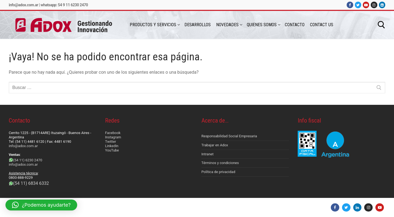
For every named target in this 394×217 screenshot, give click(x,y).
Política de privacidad (218, 172)
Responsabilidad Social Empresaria (229, 136)
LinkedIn (111, 146)
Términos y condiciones (220, 163)
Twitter (110, 141)
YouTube (112, 150)
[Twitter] (358, 5)
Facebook (112, 133)
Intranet (207, 154)
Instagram (113, 137)
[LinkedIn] (382, 5)
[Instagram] (374, 5)
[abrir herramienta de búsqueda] (381, 25)
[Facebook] (350, 5)
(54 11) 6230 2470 (27, 160)
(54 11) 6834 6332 (31, 183)
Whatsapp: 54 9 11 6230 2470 (64, 5)
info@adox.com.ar (23, 5)
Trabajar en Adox (214, 145)
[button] (41, 205)
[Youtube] (366, 5)
